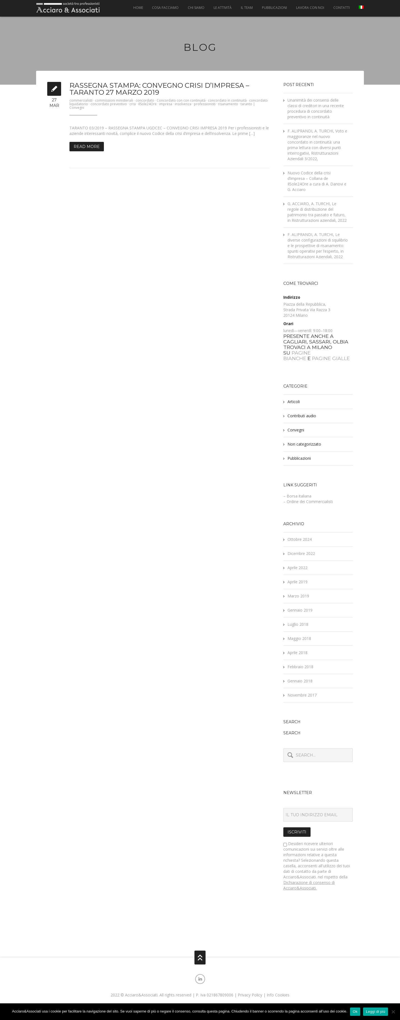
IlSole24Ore (147, 104)
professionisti (205, 104)
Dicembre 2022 (301, 553)
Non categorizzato (304, 444)
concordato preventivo (109, 104)
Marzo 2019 (298, 596)
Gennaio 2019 (300, 610)
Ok (355, 1011)
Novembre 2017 (302, 695)
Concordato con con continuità (181, 100)
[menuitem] (359, 8)
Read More (87, 146)
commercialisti (80, 100)
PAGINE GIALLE (331, 358)
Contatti (341, 8)
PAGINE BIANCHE (297, 355)
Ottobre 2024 (300, 539)
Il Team (247, 8)
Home (138, 8)
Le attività (223, 8)
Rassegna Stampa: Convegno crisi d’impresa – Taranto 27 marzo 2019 (159, 88)
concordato (145, 100)
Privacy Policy (250, 995)
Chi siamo (196, 8)
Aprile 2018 (298, 652)
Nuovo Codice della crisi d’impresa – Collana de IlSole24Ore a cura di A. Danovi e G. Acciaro (317, 181)
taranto (246, 104)
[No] (393, 1011)
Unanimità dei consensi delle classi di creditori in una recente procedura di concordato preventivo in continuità (316, 108)
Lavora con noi (310, 8)
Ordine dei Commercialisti (310, 501)
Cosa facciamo (165, 8)
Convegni (76, 107)
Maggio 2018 (299, 638)
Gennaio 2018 (300, 681)
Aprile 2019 (298, 581)
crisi (132, 104)
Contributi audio (302, 415)
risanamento (228, 104)
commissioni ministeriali (114, 100)
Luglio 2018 (298, 624)
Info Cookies (278, 995)
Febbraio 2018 (300, 666)
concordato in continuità (227, 100)
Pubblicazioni (274, 8)
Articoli (294, 401)
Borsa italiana (299, 496)
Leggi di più (375, 1011)
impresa (165, 104)
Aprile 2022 (298, 567)
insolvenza (183, 104)
